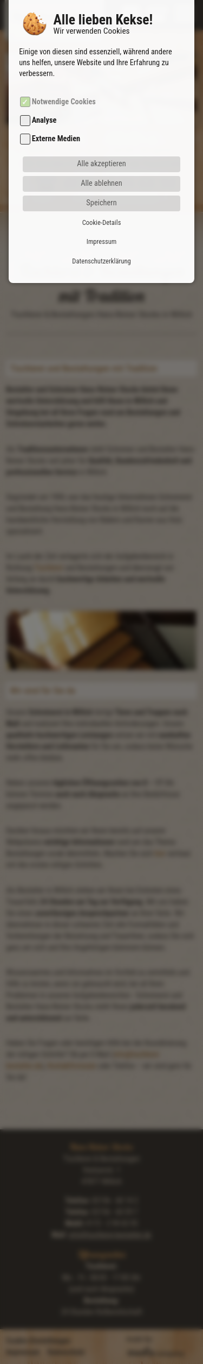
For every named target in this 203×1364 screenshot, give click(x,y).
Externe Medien (56, 112)
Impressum (102, 215)
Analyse (44, 94)
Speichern (101, 176)
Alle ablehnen (101, 157)
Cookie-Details (101, 196)
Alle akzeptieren (101, 137)
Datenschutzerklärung (101, 234)
